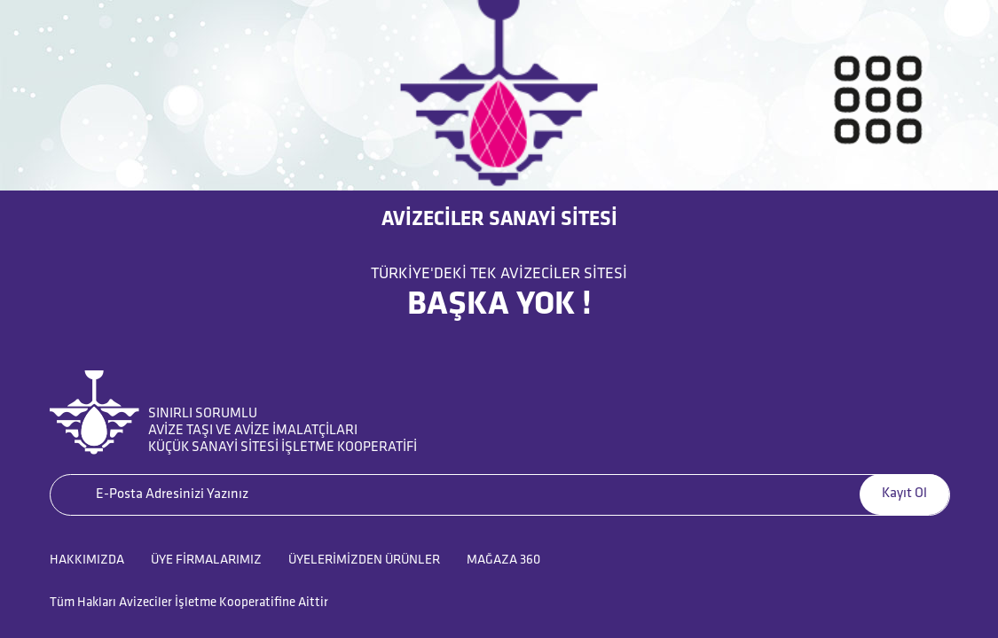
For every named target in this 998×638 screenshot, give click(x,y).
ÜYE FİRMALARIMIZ (206, 560)
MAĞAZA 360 (503, 560)
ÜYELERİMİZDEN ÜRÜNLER (364, 560)
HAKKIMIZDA (87, 560)
